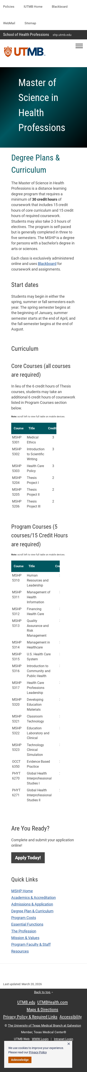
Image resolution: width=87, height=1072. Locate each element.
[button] (79, 45)
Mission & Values (25, 938)
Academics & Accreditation (33, 897)
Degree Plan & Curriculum (32, 911)
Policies (8, 6)
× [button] (68, 1044)
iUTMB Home (33, 6)
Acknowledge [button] (20, 1059)
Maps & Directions (42, 1009)
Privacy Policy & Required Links (30, 1016)
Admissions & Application (32, 904)
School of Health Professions (26, 34)
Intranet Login (63, 1039)
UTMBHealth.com (52, 1002)
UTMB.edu (26, 1002)
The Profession (23, 931)
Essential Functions (27, 924)
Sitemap (30, 23)
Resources (20, 951)
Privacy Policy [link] (38, 1052)
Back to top (43, 992)
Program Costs (23, 917)
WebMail (9, 23)
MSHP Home (22, 891)
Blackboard (59, 6)
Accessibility (71, 1016)
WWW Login (40, 1039)
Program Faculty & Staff (31, 944)
